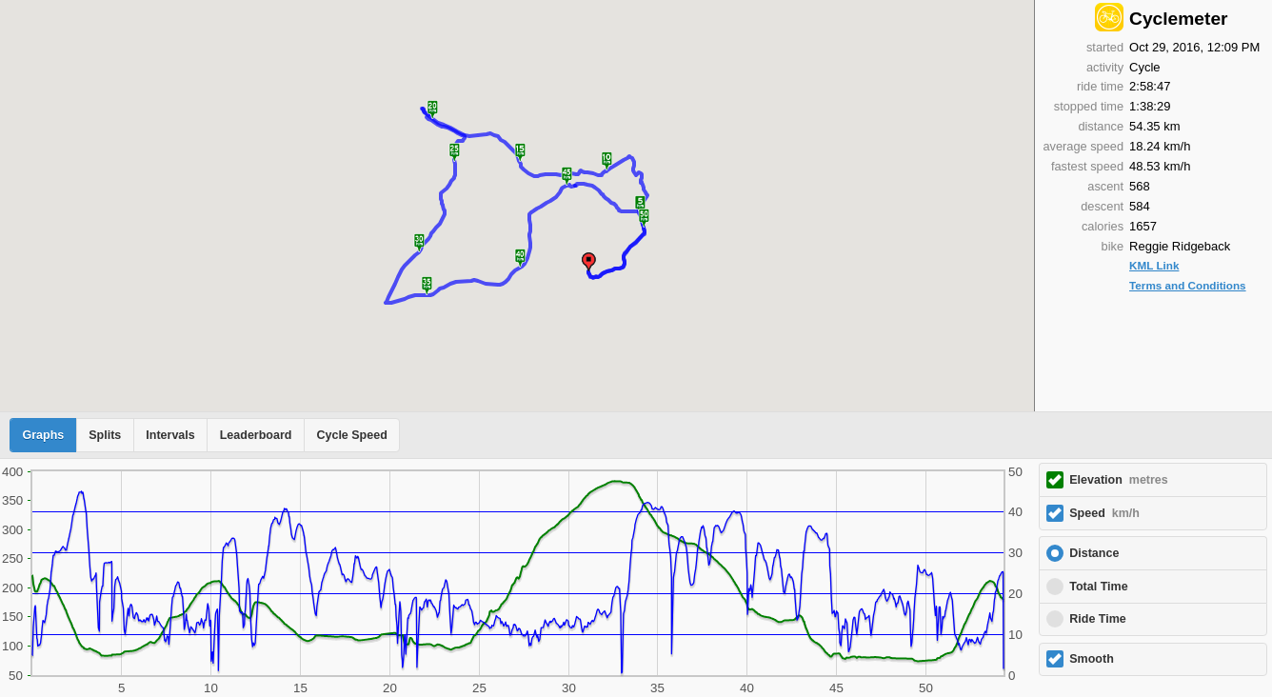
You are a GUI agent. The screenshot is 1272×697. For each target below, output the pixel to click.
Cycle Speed (351, 435)
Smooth (1091, 659)
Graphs (44, 435)
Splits (105, 435)
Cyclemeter (1178, 19)
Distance (1094, 553)
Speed (1104, 513)
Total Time (1098, 586)
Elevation (1118, 480)
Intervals (170, 435)
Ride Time (1097, 619)
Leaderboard (256, 435)
